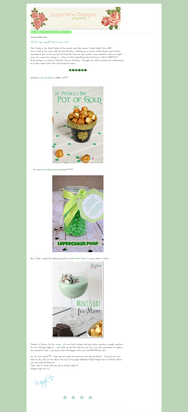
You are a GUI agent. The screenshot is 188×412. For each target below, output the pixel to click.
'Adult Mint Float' (77, 258)
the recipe (56, 344)
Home (34, 32)
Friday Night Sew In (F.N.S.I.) (49, 32)
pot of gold (46, 78)
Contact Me (66, 32)
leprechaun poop (50, 170)
